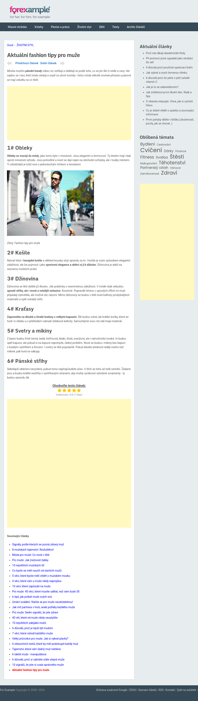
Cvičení (151, 150)
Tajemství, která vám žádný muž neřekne (36, 649)
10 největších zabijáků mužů (29, 622)
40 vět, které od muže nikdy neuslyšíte (35, 617)
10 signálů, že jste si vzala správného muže (38, 664)
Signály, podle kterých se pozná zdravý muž (38, 544)
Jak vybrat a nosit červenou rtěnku (166, 72)
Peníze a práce (60, 27)
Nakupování (148, 163)
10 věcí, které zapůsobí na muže (31, 586)
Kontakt (170, 690)
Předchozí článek (26, 63)
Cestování (164, 144)
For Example (7, 690)
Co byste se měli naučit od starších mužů (36, 570)
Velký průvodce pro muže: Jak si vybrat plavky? (40, 638)
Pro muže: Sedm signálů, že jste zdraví (35, 612)
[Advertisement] (69, 113)
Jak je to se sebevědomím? (162, 87)
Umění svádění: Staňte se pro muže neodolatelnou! (42, 602)
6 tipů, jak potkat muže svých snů (32, 596)
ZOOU (132, 690)
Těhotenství (172, 163)
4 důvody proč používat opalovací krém (169, 67)
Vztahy (38, 27)
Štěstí (177, 157)
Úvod (10, 45)
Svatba (162, 157)
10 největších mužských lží (28, 565)
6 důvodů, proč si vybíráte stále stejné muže (38, 659)
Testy (115, 27)
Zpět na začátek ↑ (187, 690)
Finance (180, 151)
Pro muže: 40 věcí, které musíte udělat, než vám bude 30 (45, 591)
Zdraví (169, 173)
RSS (161, 690)
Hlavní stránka (17, 27)
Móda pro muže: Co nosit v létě (30, 554)
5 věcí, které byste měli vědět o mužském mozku (41, 575)
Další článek (48, 63)
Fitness (147, 157)
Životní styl (84, 27)
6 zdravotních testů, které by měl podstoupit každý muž (45, 643)
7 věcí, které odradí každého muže (32, 633)
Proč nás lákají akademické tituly (165, 53)
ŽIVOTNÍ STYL (25, 45)
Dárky (168, 151)
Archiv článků (136, 27)
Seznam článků (147, 690)
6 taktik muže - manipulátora (29, 654)
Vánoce (175, 168)
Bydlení (147, 144)
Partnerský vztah (154, 168)
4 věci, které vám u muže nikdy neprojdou (36, 581)
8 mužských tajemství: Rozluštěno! (33, 549)
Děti (102, 27)
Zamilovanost (149, 173)
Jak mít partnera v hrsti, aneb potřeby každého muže (43, 607)
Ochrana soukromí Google (111, 690)
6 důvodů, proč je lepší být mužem (32, 628)
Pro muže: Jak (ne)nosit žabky (30, 560)
